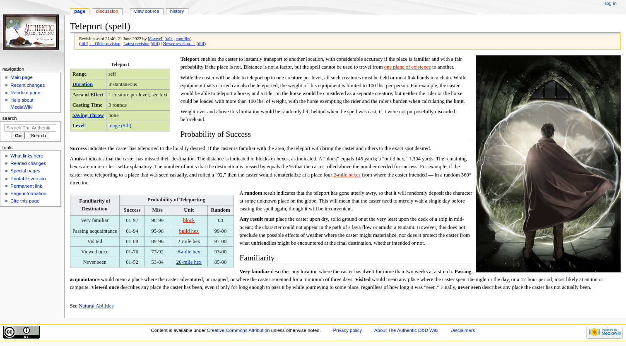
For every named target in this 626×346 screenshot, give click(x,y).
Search (9, 118)
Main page (21, 77)
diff (84, 43)
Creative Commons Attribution (238, 330)
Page (79, 11)
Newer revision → (179, 43)
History (177, 11)
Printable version (28, 178)
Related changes (28, 163)
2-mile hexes (347, 175)
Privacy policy (347, 330)
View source (146, 11)
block (189, 220)
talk (169, 38)
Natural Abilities (96, 306)
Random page (25, 92)
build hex (189, 231)
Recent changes (27, 85)
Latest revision (136, 43)
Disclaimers (462, 330)
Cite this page (24, 200)
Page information (28, 193)
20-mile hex (189, 262)
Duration (82, 84)
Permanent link (26, 186)
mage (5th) (119, 126)
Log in (610, 3)
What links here (26, 155)
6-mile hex (189, 252)
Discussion (107, 11)
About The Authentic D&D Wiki (406, 330)
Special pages (25, 170)
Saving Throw (88, 115)
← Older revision (104, 43)
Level (78, 126)
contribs (183, 38)
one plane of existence (407, 67)
